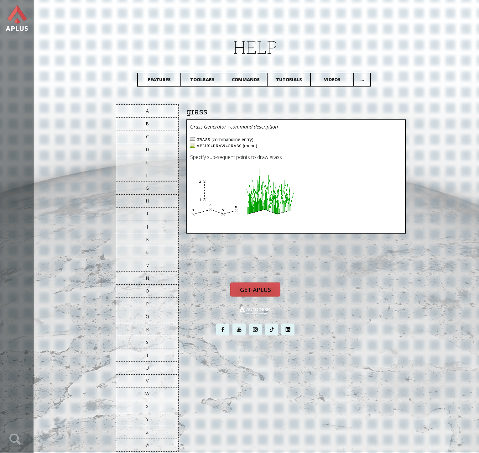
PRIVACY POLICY (247, 371)
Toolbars (205, 81)
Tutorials (292, 81)
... (365, 81)
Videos (335, 81)
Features (162, 81)
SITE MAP (311, 371)
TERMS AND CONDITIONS (281, 371)
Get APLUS (258, 292)
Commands (249, 81)
